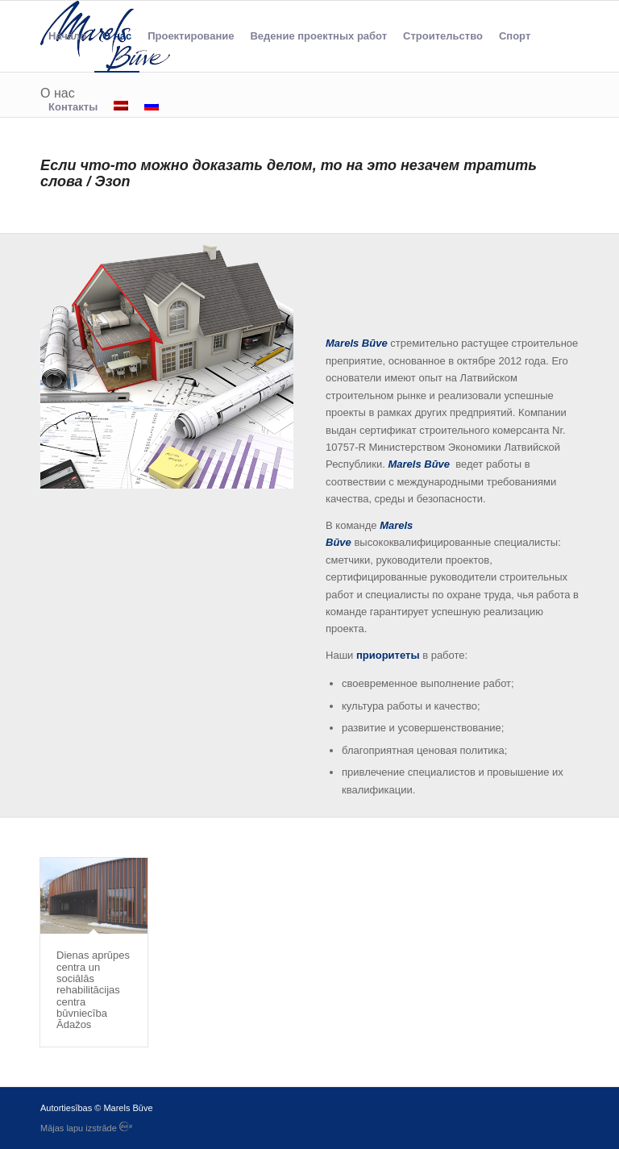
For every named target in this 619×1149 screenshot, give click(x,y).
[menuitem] (67, 36)
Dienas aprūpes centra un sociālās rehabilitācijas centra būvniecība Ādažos (93, 989)
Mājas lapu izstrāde (86, 1128)
